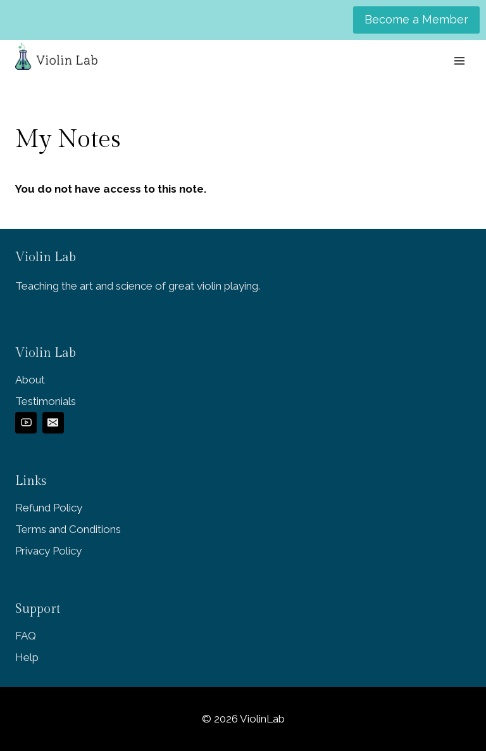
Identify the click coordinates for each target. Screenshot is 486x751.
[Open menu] (459, 60)
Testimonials (45, 401)
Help (27, 657)
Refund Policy (48, 507)
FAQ (25, 635)
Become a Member (416, 19)
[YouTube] (26, 422)
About (30, 379)
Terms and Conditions (68, 529)
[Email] (53, 422)
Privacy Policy (48, 550)
